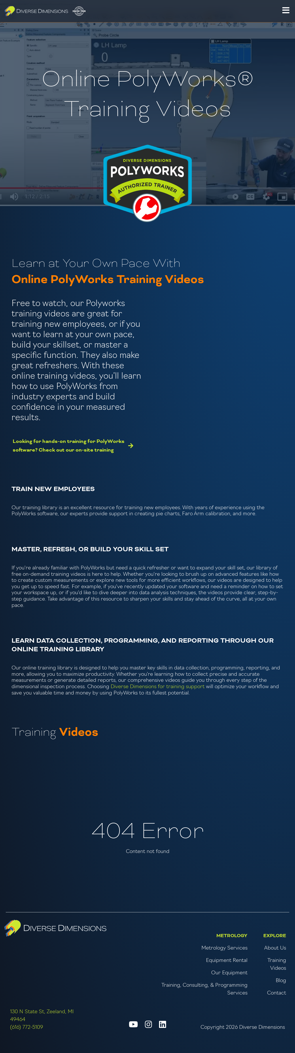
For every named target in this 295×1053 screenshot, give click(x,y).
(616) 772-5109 (26, 1027)
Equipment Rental (226, 960)
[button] (286, 11)
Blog (281, 981)
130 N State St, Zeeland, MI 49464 (42, 1015)
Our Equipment (229, 973)
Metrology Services (224, 948)
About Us (275, 948)
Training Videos (276, 964)
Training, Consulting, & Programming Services (204, 989)
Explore (274, 936)
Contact (276, 993)
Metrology (231, 936)
